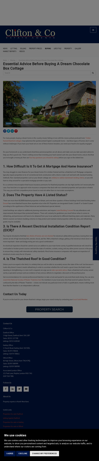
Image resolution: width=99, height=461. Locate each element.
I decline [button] (22, 453)
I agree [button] (9, 453)
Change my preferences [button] (44, 453)
